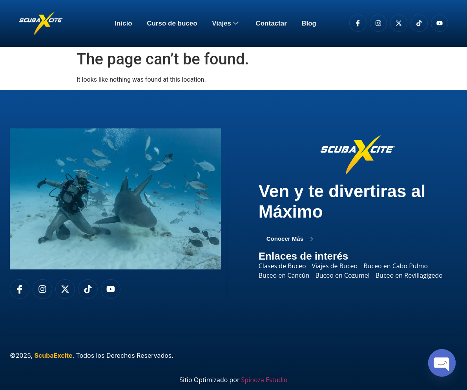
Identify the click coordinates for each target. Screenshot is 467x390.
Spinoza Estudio (264, 379)
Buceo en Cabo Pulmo (395, 266)
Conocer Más (289, 239)
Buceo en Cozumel (342, 275)
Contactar (270, 23)
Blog (306, 23)
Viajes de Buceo (335, 266)
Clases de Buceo (282, 266)
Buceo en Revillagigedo (409, 275)
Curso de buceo (173, 23)
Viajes (226, 23)
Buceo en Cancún (284, 275)
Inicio (125, 23)
